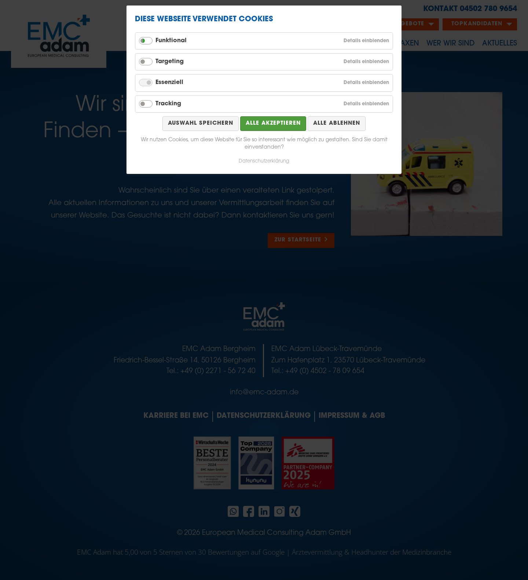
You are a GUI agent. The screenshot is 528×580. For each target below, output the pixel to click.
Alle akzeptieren (273, 123)
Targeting (169, 62)
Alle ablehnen (336, 123)
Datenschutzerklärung (264, 161)
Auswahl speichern (200, 123)
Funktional (171, 41)
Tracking (168, 104)
